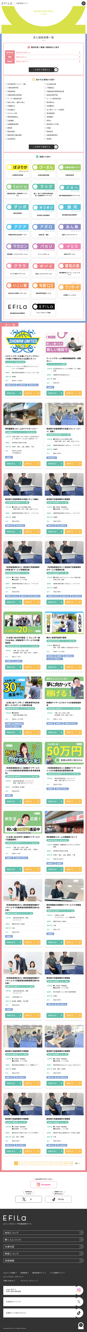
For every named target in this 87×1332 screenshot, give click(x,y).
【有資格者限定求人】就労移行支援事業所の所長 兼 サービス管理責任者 (22, 568)
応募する (28, 393)
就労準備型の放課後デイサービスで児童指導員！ (63, 906)
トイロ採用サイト (56, 1273)
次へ (77, 1163)
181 (66, 1163)
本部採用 (23, 1273)
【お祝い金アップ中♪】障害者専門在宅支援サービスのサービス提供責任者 (22, 703)
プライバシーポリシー (28, 1281)
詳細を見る (11, 393)
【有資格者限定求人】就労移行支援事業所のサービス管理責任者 (63, 568)
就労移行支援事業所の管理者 (58, 499)
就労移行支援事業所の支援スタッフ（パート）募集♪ (63, 430)
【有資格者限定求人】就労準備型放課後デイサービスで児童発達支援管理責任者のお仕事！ (22, 907)
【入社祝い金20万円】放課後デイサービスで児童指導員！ (22, 838)
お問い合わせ (8, 1281)
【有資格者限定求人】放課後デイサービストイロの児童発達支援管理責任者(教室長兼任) (22, 770)
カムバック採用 (9, 1273)
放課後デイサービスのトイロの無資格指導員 (63, 703)
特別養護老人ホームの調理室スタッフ (61, 837)
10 (61, 1163)
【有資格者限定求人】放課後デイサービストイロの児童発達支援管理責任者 (63, 769)
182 (71, 1163)
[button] (48, 52)
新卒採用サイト (38, 1273)
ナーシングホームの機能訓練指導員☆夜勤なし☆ (63, 359)
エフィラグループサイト (12, 1277)
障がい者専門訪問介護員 (56, 637)
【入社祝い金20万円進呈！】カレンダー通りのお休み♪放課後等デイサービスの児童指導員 (22, 640)
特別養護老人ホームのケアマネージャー (21, 428)
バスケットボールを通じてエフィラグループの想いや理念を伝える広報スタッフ (22, 357)
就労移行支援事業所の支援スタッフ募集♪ (22, 499)
